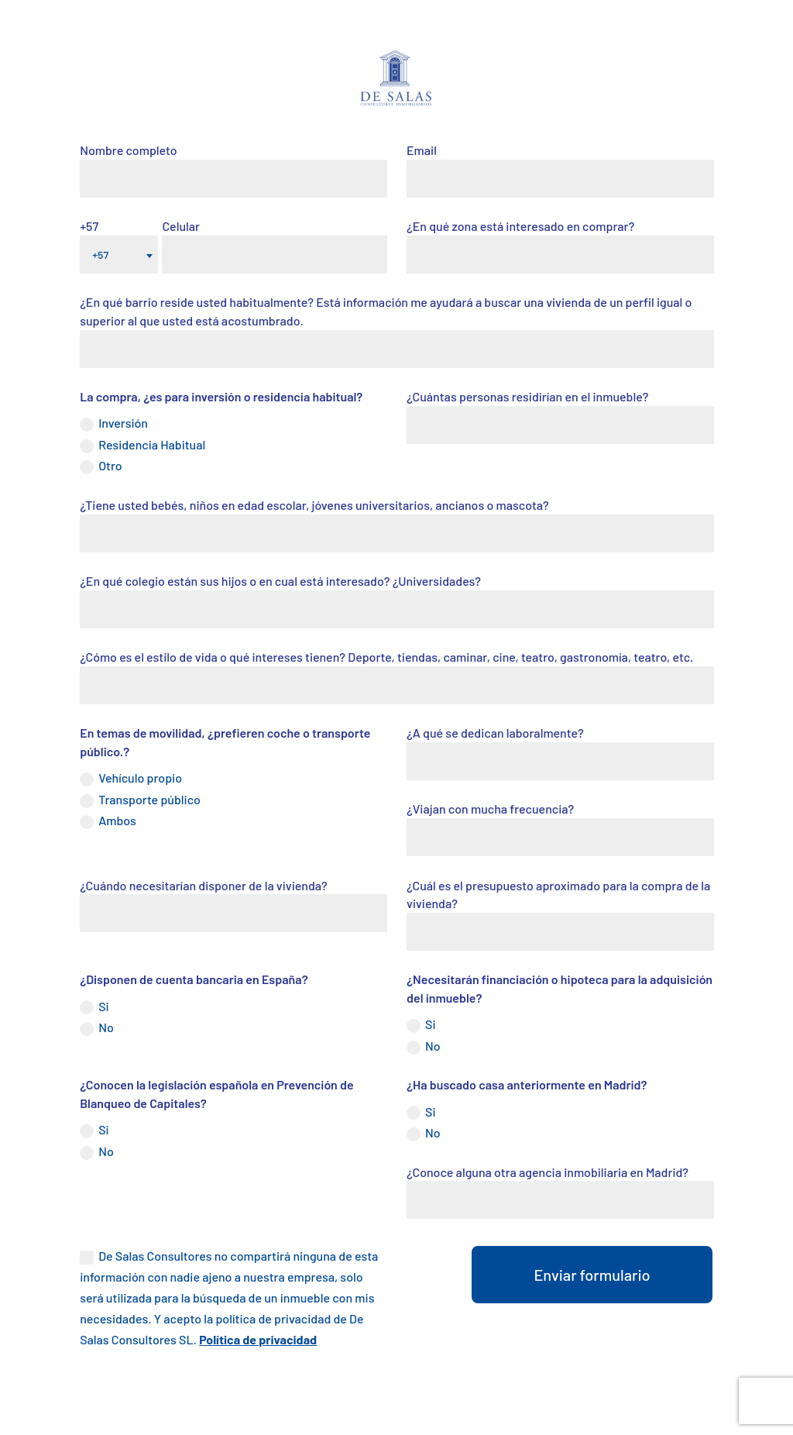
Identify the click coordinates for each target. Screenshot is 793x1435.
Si (94, 1007)
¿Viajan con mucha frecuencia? (490, 808)
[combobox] (119, 255)
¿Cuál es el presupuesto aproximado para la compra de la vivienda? (558, 894)
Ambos (108, 821)
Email (422, 150)
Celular (181, 226)
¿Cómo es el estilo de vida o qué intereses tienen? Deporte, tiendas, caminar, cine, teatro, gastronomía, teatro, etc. (386, 656)
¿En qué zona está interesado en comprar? (521, 226)
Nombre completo (128, 150)
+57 (89, 226)
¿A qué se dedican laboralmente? (495, 732)
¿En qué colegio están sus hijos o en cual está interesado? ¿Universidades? (280, 580)
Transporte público (140, 800)
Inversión (114, 423)
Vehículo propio (131, 778)
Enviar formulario (592, 1274)
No (97, 1028)
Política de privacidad (258, 1339)
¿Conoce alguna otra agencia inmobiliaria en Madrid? (547, 1172)
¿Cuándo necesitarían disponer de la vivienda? (204, 885)
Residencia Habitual (142, 445)
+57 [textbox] (100, 254)
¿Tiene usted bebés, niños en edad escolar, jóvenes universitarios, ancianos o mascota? (314, 504)
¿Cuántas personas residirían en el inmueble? (527, 396)
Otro (101, 466)
